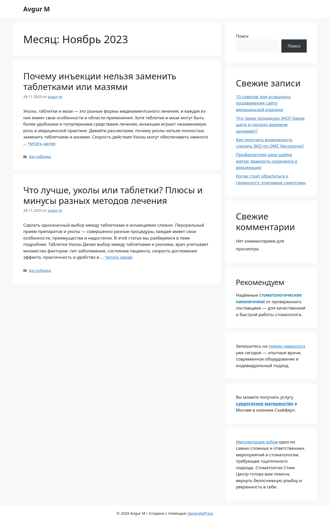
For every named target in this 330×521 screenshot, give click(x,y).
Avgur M (36, 9)
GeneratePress (200, 513)
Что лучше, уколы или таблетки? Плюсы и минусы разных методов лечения (113, 195)
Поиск (242, 36)
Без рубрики (40, 156)
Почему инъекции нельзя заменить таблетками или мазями (99, 81)
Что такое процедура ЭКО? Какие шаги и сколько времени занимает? (270, 124)
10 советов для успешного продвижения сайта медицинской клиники (263, 103)
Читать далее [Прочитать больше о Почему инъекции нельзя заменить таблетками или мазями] (41, 143)
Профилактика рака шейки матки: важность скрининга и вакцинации (266, 161)
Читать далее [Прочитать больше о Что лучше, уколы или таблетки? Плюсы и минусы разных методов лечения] (118, 257)
